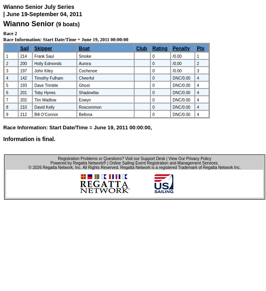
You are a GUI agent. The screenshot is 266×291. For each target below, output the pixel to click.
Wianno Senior (28, 24)
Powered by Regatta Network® (78, 163)
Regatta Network (58, 167)
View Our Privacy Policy (190, 158)
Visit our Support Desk (145, 158)
